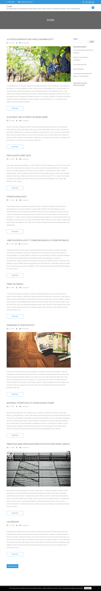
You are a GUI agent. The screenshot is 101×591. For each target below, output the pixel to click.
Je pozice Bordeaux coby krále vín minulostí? (30, 39)
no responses (25, 43)
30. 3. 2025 (11, 287)
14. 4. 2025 (11, 200)
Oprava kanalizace (16, 197)
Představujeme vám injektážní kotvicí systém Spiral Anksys (38, 444)
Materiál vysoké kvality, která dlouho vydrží (30, 403)
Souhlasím (87, 588)
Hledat (75, 39)
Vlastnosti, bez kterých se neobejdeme (27, 117)
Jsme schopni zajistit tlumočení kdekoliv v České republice (38, 240)
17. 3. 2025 (11, 447)
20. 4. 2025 (11, 159)
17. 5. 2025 (11, 43)
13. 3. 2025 (11, 525)
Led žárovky (13, 522)
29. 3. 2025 (11, 328)
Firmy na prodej (15, 284)
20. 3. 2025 (11, 406)
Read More (15, 108)
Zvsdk (9, 6)
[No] (99, 588)
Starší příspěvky (12, 566)
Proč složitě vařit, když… (19, 155)
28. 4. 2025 (11, 120)
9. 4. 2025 (11, 244)
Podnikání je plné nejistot (21, 325)
